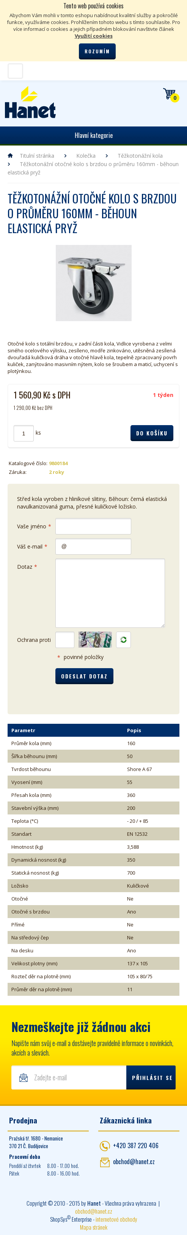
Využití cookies (94, 35)
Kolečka (86, 155)
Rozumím (97, 51)
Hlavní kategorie (94, 135)
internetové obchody (116, 1219)
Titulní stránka (37, 155)
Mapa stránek (93, 1227)
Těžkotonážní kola (140, 155)
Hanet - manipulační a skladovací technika (30, 102)
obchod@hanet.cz (134, 1161)
